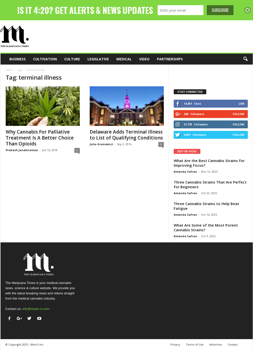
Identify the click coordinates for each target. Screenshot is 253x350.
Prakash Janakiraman (22, 150)
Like (241, 103)
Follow (238, 114)
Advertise (215, 344)
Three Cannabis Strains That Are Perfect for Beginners (210, 184)
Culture (72, 59)
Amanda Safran (185, 171)
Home (9, 70)
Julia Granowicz (101, 144)
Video (144, 59)
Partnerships (170, 59)
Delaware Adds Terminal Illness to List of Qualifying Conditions (126, 135)
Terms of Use (195, 344)
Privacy (175, 344)
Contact (233, 344)
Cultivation (45, 59)
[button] (245, 59)
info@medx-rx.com (35, 309)
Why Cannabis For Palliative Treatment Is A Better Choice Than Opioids (40, 138)
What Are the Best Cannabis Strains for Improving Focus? (209, 163)
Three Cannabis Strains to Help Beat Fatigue (206, 206)
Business (17, 59)
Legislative (98, 59)
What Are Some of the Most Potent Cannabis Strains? (206, 227)
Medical (124, 59)
